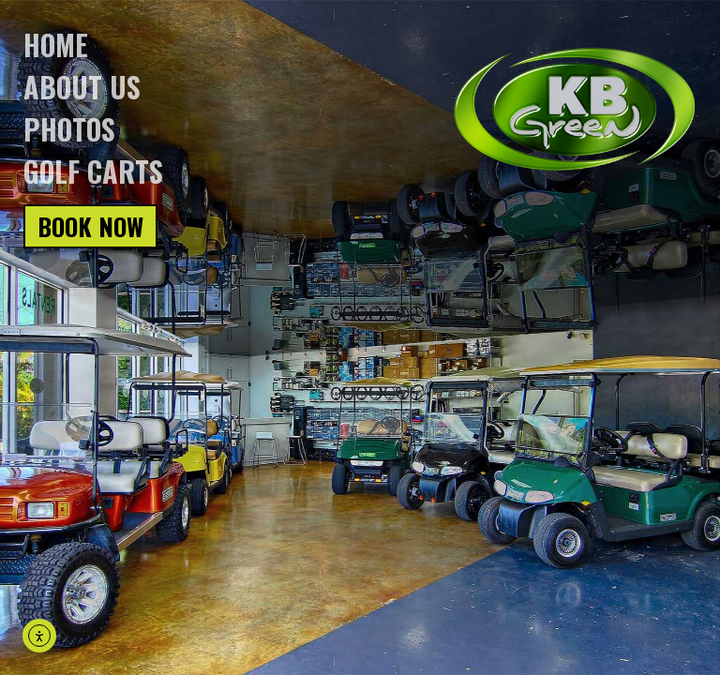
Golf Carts (93, 171)
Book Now (90, 226)
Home (55, 44)
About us (82, 87)
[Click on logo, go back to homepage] (575, 109)
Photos (69, 129)
